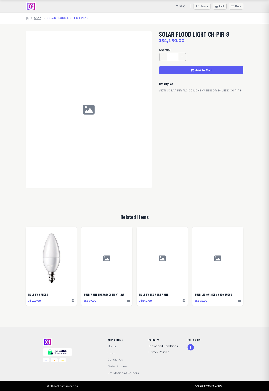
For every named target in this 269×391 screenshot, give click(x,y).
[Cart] (220, 6)
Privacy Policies (158, 352)
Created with (208, 386)
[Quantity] (172, 57)
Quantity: (165, 49)
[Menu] (236, 6)
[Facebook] (191, 347)
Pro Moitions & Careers (123, 373)
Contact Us (115, 359)
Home (112, 346)
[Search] (202, 6)
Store (111, 353)
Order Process (117, 366)
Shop (37, 18)
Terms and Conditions (163, 346)
